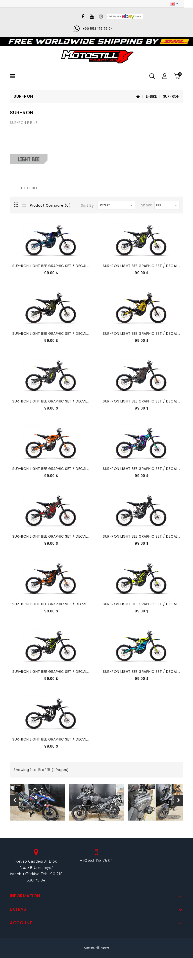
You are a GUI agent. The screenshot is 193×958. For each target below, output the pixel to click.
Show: (146, 205)
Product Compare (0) (50, 205)
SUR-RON (171, 96)
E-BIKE (151, 96)
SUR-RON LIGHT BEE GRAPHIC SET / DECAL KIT (53, 265)
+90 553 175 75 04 (97, 28)
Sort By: (88, 205)
